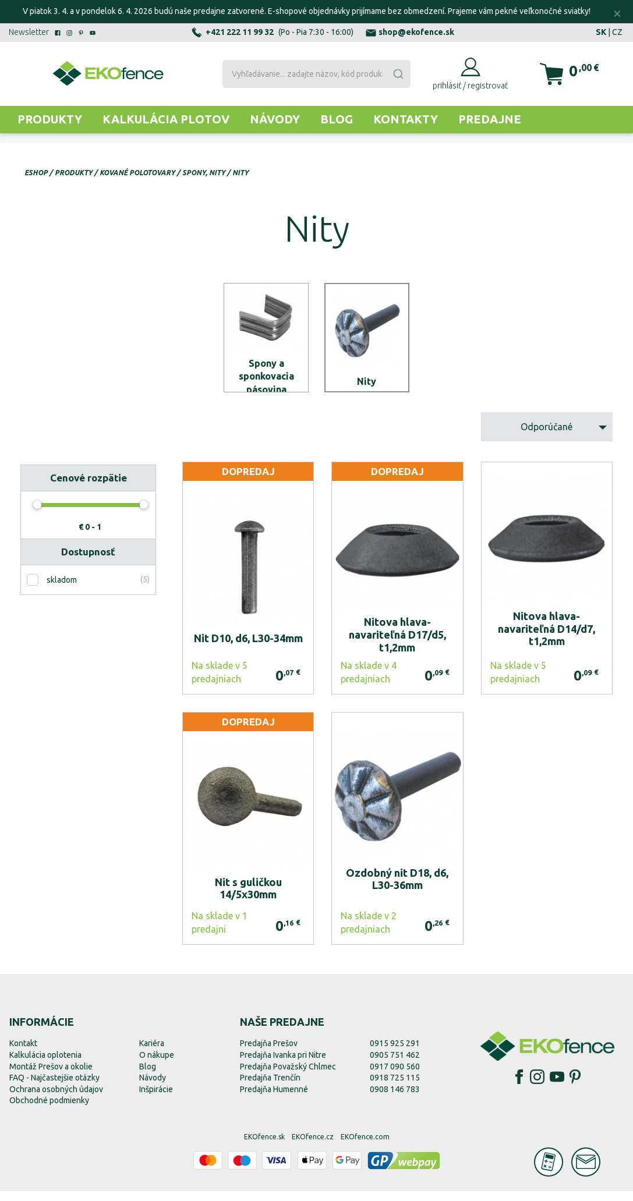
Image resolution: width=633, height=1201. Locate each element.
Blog (336, 119)
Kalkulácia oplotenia (45, 1064)
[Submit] (398, 74)
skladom (62, 589)
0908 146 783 (395, 1099)
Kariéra (151, 1053)
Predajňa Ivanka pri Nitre (283, 1064)
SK (601, 32)
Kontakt (23, 1053)
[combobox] (316, 74)
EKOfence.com (365, 1146)
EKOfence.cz (313, 1146)
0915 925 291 (395, 1053)
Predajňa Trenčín (270, 1087)
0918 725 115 (395, 1087)
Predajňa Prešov (269, 1053)
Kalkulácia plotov (165, 119)
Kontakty (405, 119)
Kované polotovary (137, 172)
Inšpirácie (156, 1099)
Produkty (49, 119)
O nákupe (156, 1064)
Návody (275, 119)
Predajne (489, 119)
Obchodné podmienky (49, 1110)
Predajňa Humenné (274, 1099)
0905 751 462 (395, 1064)
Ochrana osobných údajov (56, 1099)
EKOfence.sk (264, 1146)
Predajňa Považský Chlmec (288, 1076)
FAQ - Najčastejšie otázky (54, 1087)
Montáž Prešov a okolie (51, 1076)
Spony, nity (203, 172)
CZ (617, 32)
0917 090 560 (395, 1076)
